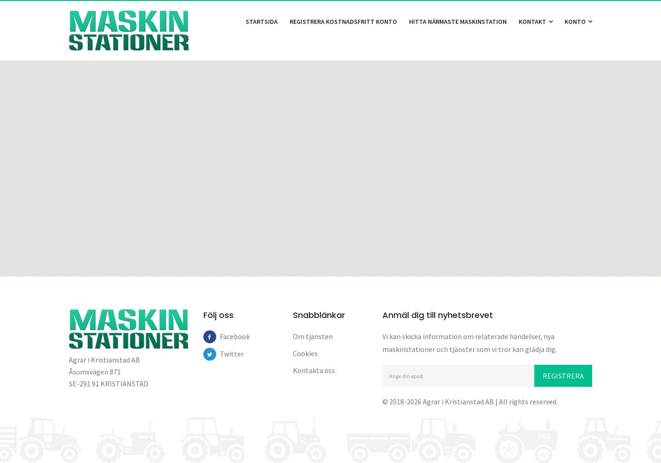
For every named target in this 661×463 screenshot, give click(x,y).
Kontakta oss (314, 370)
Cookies (305, 353)
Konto (578, 21)
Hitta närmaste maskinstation (458, 21)
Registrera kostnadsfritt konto (343, 21)
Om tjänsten (313, 336)
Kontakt (536, 21)
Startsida (262, 21)
